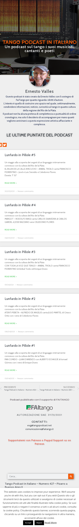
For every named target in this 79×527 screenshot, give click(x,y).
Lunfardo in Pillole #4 (20, 205)
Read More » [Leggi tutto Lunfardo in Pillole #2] (11, 323)
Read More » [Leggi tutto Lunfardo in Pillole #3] (11, 277)
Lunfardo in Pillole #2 (20, 299)
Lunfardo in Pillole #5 (20, 155)
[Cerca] (71, 476)
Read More (51, 522)
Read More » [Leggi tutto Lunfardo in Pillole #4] (11, 230)
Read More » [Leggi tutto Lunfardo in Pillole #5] (11, 183)
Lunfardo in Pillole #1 (20, 345)
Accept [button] (28, 522)
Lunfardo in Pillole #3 (20, 252)
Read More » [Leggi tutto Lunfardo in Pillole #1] (11, 370)
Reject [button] (39, 522)
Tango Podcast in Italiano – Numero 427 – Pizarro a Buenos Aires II (36, 485)
